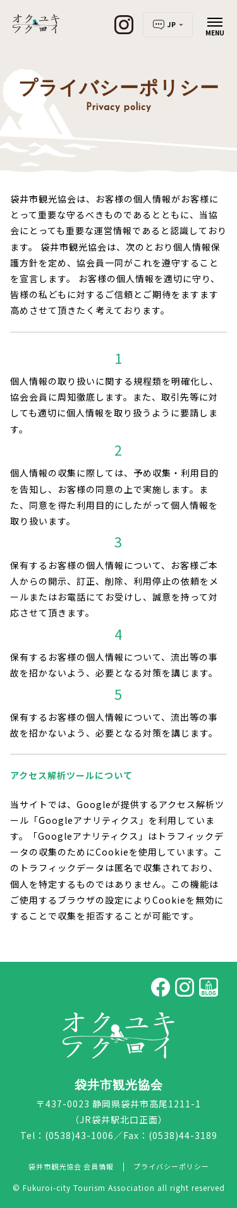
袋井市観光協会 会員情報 (71, 1166)
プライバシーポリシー (171, 1166)
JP (168, 24)
